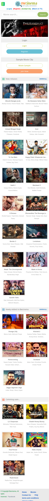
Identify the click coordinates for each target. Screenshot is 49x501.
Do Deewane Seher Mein (37, 101)
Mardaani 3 (37, 185)
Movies (33, 492)
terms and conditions (30, 498)
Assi (36, 129)
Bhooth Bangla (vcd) (12, 101)
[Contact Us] (26, 9)
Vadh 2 (12, 185)
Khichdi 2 (36, 331)
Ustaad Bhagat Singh (13, 129)
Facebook (11, 497)
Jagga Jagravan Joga (14, 388)
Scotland (36, 360)
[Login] (9, 9)
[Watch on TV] (37, 9)
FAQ (36, 495)
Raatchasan (14, 478)
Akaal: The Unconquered (13, 269)
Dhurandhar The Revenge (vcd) (36, 213)
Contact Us (26, 495)
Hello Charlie (36, 450)
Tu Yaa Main (13, 157)
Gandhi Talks (14, 298)
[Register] (17, 9)
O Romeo (12, 213)
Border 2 (13, 241)
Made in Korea (36, 269)
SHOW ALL (43, 79)
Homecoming (13, 360)
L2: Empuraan (13, 421)
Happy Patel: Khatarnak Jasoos (36, 157)
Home (24, 492)
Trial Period (13, 450)
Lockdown (36, 241)
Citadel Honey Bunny (36, 421)
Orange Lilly (12, 331)
